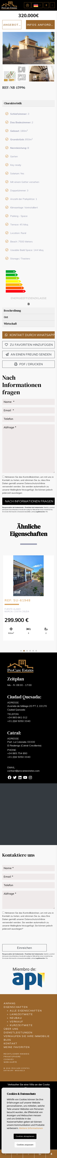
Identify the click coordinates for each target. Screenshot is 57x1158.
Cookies (9, 1059)
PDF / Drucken (28, 364)
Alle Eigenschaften (26, 1010)
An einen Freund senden (28, 354)
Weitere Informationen (31, 1128)
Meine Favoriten (17, 1047)
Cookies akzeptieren (25, 1136)
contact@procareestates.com (23, 770)
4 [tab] (30, 651)
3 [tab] (27, 651)
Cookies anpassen (25, 1144)
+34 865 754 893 (17, 753)
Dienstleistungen (18, 1032)
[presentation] (18, 938)
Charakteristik (13, 103)
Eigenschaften (16, 1006)
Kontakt (10, 1043)
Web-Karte (10, 1062)
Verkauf (16, 1021)
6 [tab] (36, 651)
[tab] (28, 103)
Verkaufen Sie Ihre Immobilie (27, 1036)
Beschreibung (12, 310)
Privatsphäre (12, 1056)
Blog (7, 1039)
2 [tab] (24, 651)
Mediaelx (20, 1071)
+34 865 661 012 (17, 717)
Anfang (10, 1003)
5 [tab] (33, 651)
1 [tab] (21, 651)
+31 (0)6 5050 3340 (18, 721)
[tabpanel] (28, 598)
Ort (6, 317)
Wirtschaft (10, 324)
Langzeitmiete (21, 1014)
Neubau (16, 1017)
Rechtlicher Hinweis (16, 1054)
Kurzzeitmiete (21, 1025)
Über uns (11, 1028)
